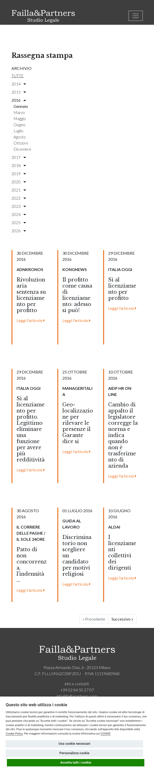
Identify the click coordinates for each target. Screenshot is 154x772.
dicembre (22, 149)
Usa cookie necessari (74, 743)
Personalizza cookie (74, 753)
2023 (18, 206)
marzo (19, 112)
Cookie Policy (14, 733)
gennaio (20, 106)
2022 (18, 198)
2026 (18, 230)
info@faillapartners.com (77, 695)
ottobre (20, 142)
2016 (18, 100)
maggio (19, 118)
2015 (18, 91)
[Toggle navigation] (136, 16)
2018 (18, 165)
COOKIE (105, 733)
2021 (18, 189)
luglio (18, 130)
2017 (18, 157)
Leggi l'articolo (31, 320)
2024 (18, 214)
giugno (19, 124)
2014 (18, 83)
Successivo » (122, 618)
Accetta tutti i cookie (75, 762)
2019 (18, 173)
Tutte (17, 75)
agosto (19, 136)
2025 (18, 222)
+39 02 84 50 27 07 (77, 689)
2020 (18, 181)
